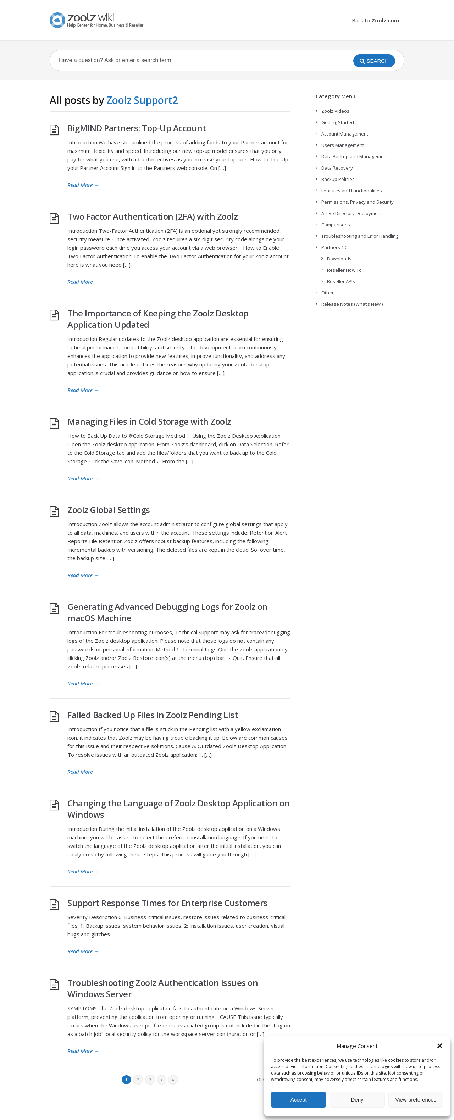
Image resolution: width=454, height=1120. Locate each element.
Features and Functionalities (351, 190)
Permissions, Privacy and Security (357, 202)
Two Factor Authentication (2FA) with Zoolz (152, 216)
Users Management (342, 145)
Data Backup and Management (354, 156)
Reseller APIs (341, 281)
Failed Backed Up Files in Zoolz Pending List (152, 715)
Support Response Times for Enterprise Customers (167, 903)
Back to (375, 20)
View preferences (416, 1100)
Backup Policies (338, 179)
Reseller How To (344, 270)
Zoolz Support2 (142, 100)
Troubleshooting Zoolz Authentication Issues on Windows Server (162, 988)
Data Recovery (337, 168)
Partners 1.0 (334, 247)
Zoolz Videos (335, 111)
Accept (298, 1100)
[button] (439, 1045)
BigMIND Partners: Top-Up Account (136, 128)
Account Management (344, 134)
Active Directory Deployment (351, 213)
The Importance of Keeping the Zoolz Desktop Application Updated (158, 318)
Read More (83, 184)
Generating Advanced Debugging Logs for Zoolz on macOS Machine (167, 612)
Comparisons (335, 224)
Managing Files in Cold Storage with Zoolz (149, 421)
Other (327, 292)
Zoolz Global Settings (108, 509)
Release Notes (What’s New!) (352, 304)
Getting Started (337, 122)
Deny (357, 1100)
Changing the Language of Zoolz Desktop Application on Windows (178, 808)
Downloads (339, 258)
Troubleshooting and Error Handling (359, 236)
